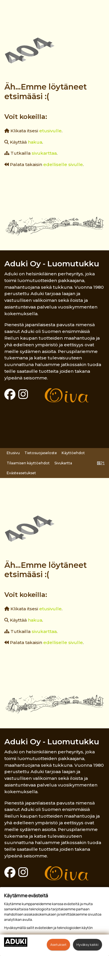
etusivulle (50, 130)
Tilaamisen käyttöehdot (28, 463)
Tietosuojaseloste (40, 453)
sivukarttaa (44, 153)
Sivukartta (63, 463)
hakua (35, 142)
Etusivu (13, 453)
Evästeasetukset (21, 473)
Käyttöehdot (73, 453)
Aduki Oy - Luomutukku (51, 263)
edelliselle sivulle (63, 164)
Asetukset (58, 944)
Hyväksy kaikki (87, 944)
